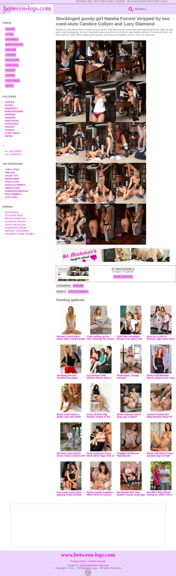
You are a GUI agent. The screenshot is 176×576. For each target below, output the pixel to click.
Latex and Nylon (15, 224)
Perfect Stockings (17, 231)
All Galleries (13, 151)
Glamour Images (15, 221)
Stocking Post (14, 215)
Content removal (96, 561)
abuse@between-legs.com (94, 565)
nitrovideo (12, 212)
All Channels (13, 154)
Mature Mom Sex (15, 218)
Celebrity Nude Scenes (19, 234)
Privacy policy (78, 561)
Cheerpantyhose (15, 227)
